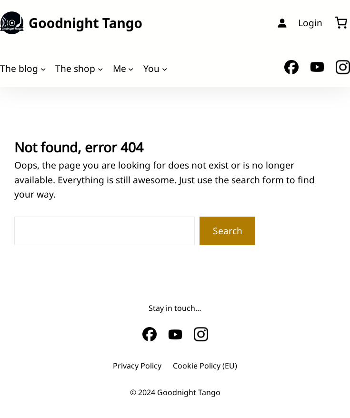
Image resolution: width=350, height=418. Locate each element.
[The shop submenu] (100, 68)
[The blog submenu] (43, 68)
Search (227, 230)
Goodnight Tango (85, 23)
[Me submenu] (131, 68)
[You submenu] (165, 68)
